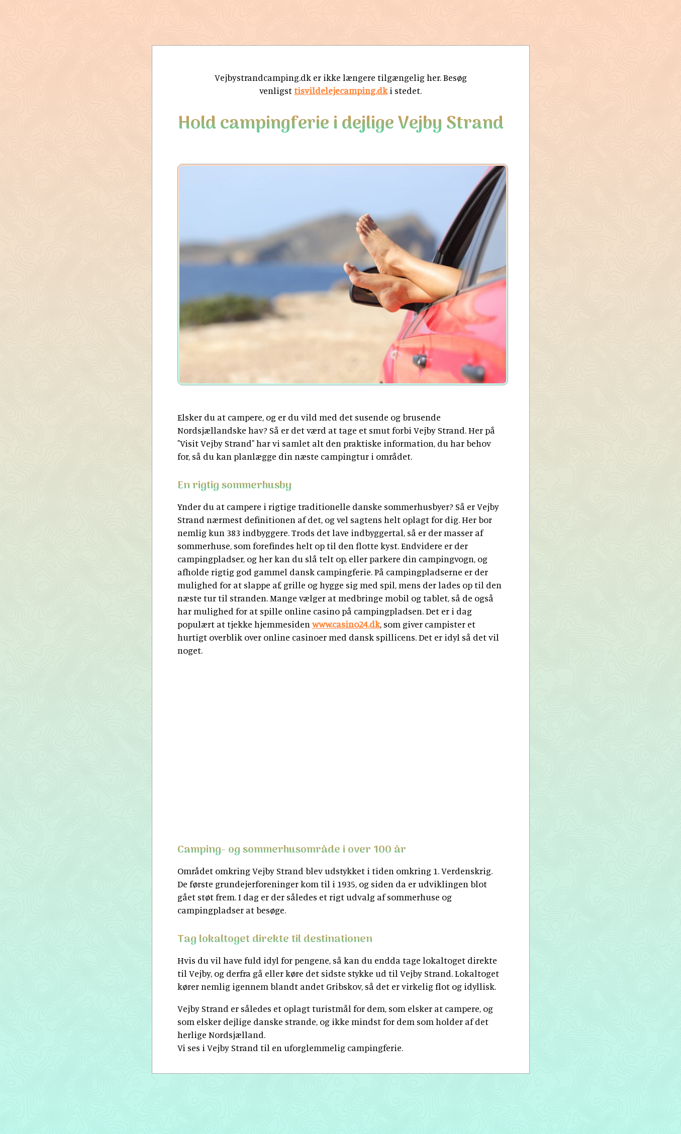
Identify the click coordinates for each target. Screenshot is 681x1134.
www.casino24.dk (346, 624)
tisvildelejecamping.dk (340, 90)
